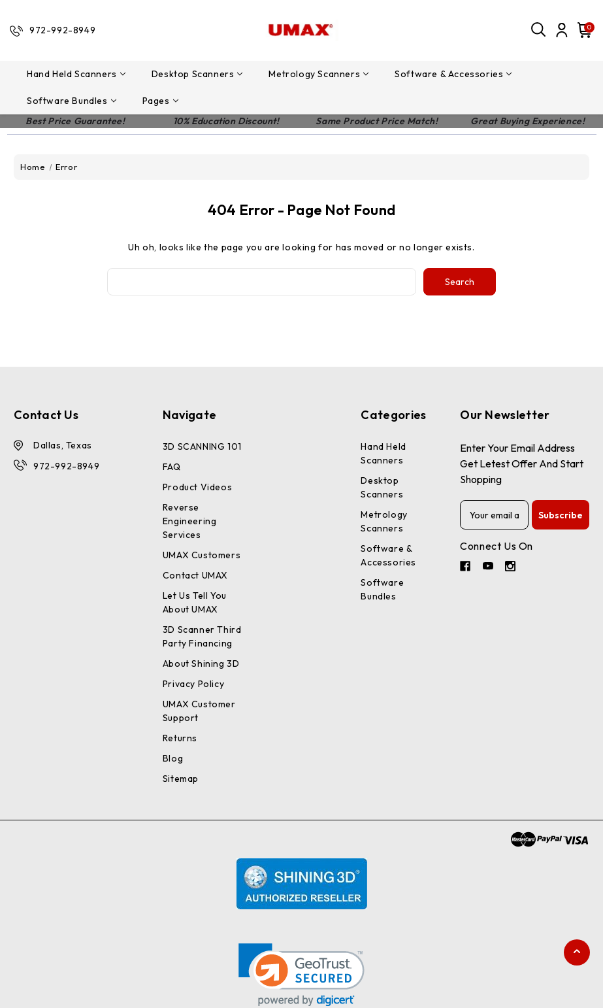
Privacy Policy (193, 684)
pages (160, 101)
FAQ (172, 467)
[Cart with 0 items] (582, 30)
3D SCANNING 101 (202, 446)
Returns (180, 738)
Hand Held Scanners (76, 74)
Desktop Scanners (197, 74)
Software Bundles (71, 101)
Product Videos (197, 487)
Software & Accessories (453, 74)
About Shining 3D (201, 663)
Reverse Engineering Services (190, 521)
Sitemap (181, 778)
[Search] (539, 30)
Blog (173, 758)
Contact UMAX (195, 575)
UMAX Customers (201, 555)
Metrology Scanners (318, 74)
